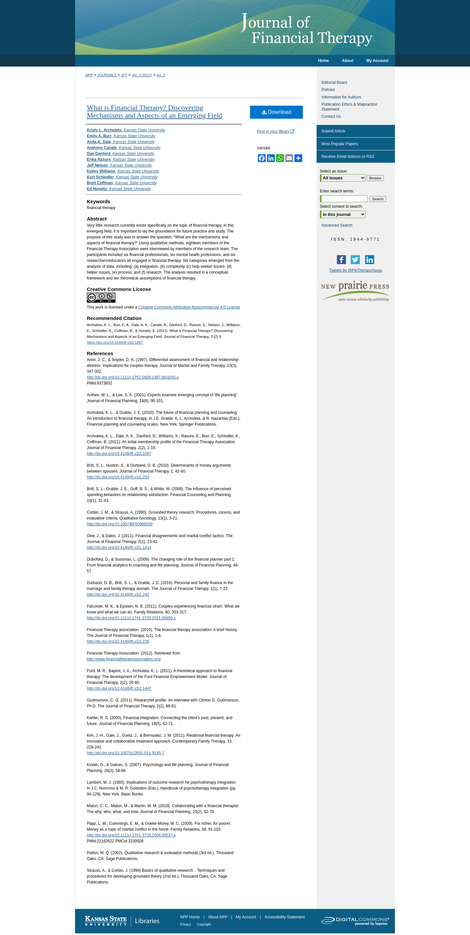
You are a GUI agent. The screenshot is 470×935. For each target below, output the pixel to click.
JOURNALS (107, 75)
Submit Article (333, 131)
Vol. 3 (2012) (142, 75)
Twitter (356, 259)
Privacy (186, 924)
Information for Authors (341, 97)
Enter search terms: (337, 191)
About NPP (218, 917)
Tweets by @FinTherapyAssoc (356, 270)
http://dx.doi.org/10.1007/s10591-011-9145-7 (125, 753)
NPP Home (190, 917)
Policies (328, 89)
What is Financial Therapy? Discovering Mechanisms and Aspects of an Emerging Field (154, 111)
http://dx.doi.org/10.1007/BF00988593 (120, 524)
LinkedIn (371, 259)
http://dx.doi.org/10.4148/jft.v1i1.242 (118, 594)
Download (276, 112)
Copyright (204, 924)
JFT (124, 75)
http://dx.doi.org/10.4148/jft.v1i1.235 (118, 641)
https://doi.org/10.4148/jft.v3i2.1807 (115, 342)
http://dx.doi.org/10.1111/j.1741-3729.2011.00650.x (131, 618)
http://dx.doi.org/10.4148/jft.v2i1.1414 (119, 547)
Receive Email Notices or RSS (347, 156)
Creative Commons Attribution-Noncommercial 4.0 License (189, 307)
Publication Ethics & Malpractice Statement (349, 106)
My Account (246, 917)
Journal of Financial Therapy (235, 27)
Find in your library (275, 131)
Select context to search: (341, 206)
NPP (89, 75)
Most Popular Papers (339, 144)
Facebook (342, 259)
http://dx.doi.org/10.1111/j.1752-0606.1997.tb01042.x (133, 377)
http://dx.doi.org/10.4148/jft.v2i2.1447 (119, 688)
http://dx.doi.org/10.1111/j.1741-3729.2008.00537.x (131, 835)
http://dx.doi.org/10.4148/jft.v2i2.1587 (119, 453)
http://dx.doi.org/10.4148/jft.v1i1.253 (118, 477)
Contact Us (331, 116)
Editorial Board (334, 82)
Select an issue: (334, 171)
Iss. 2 (160, 75)
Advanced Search (336, 225)
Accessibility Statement (284, 917)
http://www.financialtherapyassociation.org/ (124, 659)
